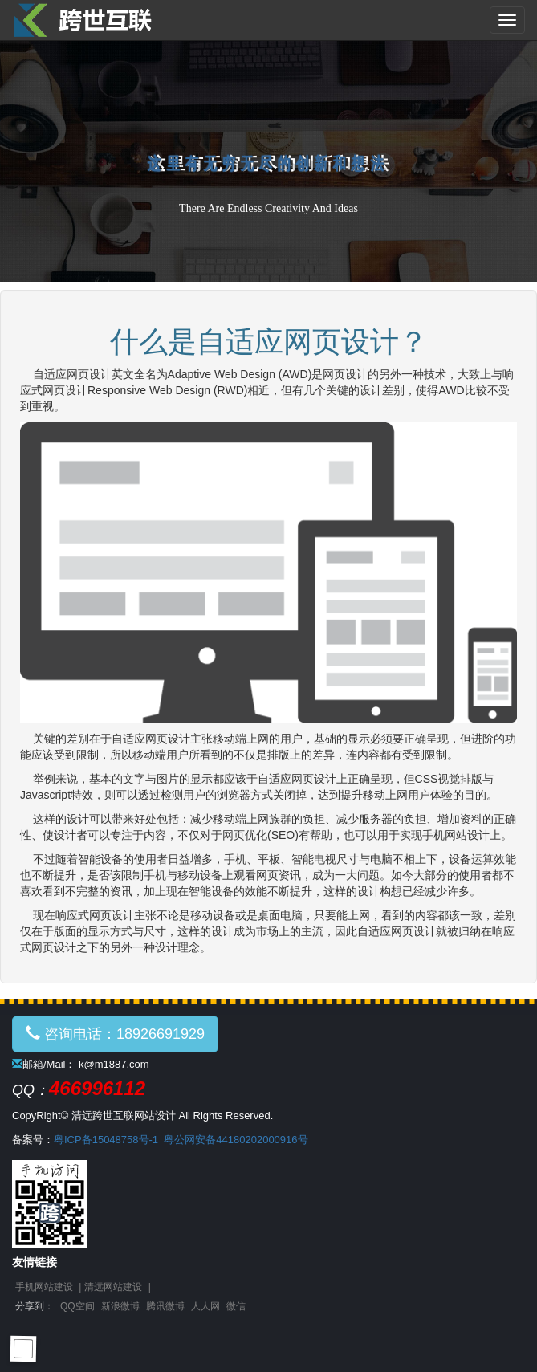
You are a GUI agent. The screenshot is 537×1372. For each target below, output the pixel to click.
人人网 (205, 1306)
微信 (236, 1306)
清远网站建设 (113, 1287)
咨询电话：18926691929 (115, 1033)
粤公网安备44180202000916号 (235, 1140)
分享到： (34, 1306)
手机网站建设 (44, 1287)
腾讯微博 (165, 1306)
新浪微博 (120, 1306)
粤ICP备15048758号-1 (106, 1140)
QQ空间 (77, 1306)
